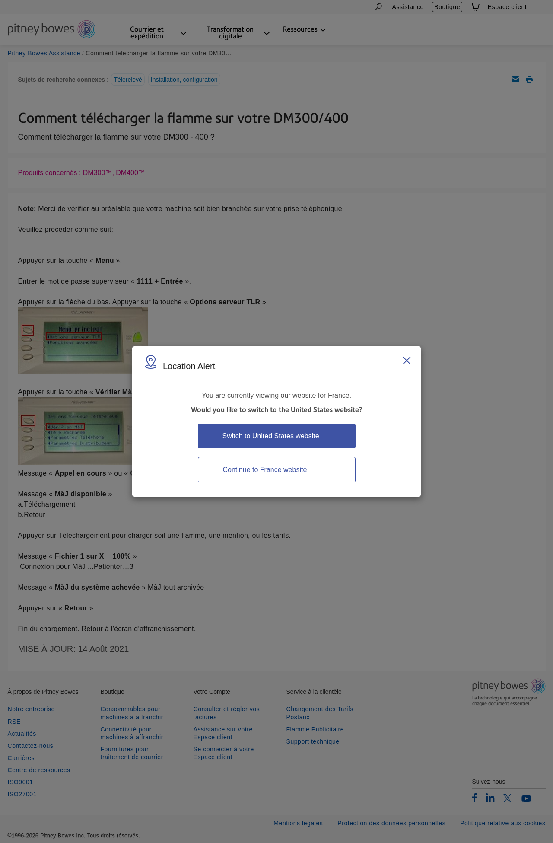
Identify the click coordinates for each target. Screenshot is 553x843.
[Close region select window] (406, 360)
